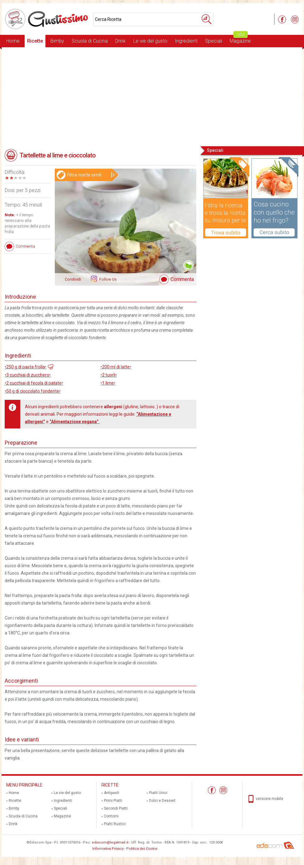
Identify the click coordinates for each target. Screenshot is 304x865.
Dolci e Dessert (162, 800)
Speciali (213, 41)
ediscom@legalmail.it (110, 842)
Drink (120, 41)
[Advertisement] (152, 96)
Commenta (182, 279)
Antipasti (111, 793)
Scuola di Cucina (90, 41)
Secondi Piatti (116, 808)
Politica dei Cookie (141, 849)
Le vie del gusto (150, 41)
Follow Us (107, 279)
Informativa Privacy (108, 849)
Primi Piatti (113, 800)
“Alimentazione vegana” (74, 421)
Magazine (240, 39)
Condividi (73, 279)
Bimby (57, 41)
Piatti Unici (158, 793)
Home (13, 41)
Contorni (111, 816)
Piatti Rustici (115, 824)
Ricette (35, 41)
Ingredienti (186, 41)
